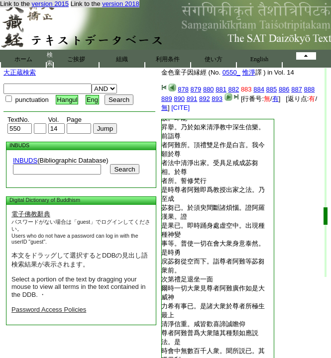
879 (196, 89)
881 (221, 89)
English (259, 59)
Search (124, 169)
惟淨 (248, 72)
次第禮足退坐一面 (187, 279)
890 (179, 98)
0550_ (231, 72)
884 (258, 89)
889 (166, 98)
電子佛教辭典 (30, 214)
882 (233, 89)
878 (183, 89)
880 (208, 89)
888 (309, 89)
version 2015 (50, 3)
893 (217, 98)
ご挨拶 (76, 59)
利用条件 (168, 59)
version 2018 (120, 3)
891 (192, 98)
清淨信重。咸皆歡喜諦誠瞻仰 (203, 324)
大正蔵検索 (19, 72)
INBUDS (25, 160)
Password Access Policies (48, 309)
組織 (122, 59)
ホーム (23, 59)
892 (204, 98)
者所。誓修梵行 (184, 180)
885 (271, 89)
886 (284, 89)
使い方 (213, 59)
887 (296, 89)
